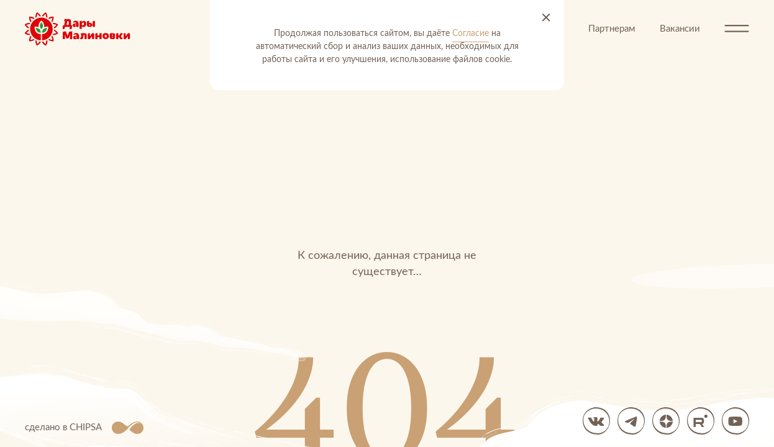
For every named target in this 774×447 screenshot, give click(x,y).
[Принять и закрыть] (546, 18)
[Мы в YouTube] (735, 421)
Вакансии (680, 29)
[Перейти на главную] (87, 29)
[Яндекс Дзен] (666, 421)
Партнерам (611, 29)
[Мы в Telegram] (631, 421)
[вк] (596, 421)
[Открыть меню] (736, 29)
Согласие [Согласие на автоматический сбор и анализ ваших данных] (470, 33)
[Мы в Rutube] (700, 421)
